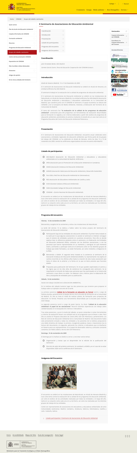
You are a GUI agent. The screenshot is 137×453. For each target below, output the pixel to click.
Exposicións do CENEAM (16, 61)
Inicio (9, 435)
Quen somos (13, 25)
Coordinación (46, 31)
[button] (105, 10)
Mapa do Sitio (30, 435)
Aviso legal (59, 435)
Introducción (46, 35)
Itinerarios (12, 70)
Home (12, 19)
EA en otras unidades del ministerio (19, 80)
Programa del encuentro (50, 47)
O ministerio (81, 10)
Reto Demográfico (113, 10)
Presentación (46, 39)
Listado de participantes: (50, 43)
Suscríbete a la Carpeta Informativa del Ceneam (118, 42)
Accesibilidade (18, 435)
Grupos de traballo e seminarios (33, 19)
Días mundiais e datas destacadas (19, 66)
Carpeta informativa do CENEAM (19, 34)
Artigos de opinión (14, 75)
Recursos (12, 43)
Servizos (124, 10)
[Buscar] (125, 4)
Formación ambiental (15, 38)
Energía (88, 10)
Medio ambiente (98, 10)
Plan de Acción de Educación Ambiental (21, 29)
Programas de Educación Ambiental (20, 47)
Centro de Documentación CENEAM (20, 57)
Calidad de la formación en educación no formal (75, 292)
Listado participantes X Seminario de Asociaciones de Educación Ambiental (72, 418)
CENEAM (18, 19)
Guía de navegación (45, 435)
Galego (111, 4)
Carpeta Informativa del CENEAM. (118, 36)
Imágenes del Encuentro (50, 50)
